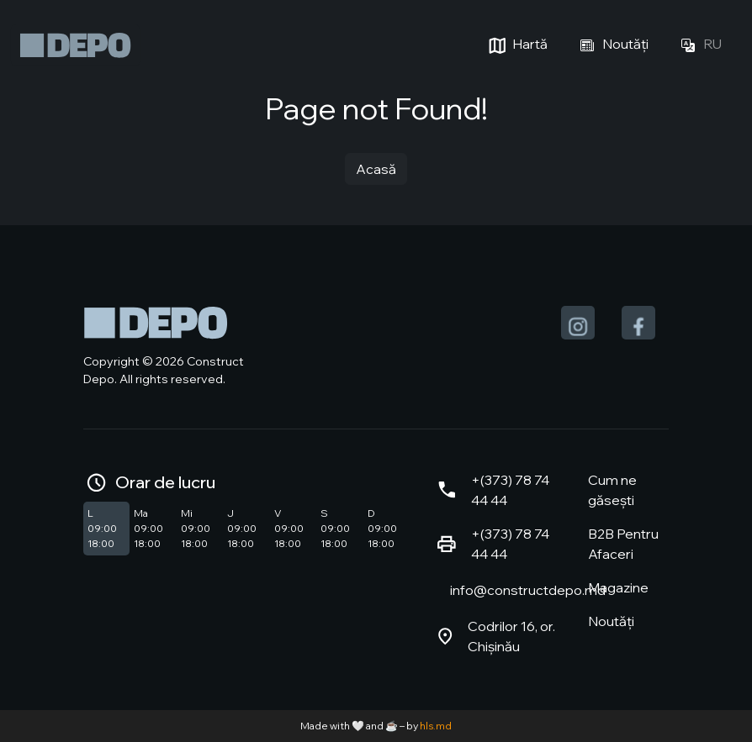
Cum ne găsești (612, 489)
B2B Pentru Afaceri (623, 543)
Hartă (516, 45)
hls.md (436, 725)
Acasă (376, 169)
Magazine (618, 587)
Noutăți (612, 45)
